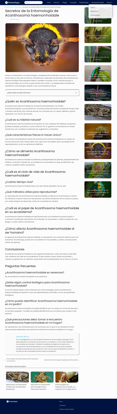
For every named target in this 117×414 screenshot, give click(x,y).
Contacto (62, 405)
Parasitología (84, 2)
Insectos (57, 2)
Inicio (49, 2)
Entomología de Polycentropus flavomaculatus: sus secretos (22, 360)
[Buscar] (41, 2)
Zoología (73, 2)
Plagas (64, 2)
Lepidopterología (97, 2)
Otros (108, 2)
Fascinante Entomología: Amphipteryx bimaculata (61, 360)
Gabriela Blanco (15, 19)
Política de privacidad (66, 409)
